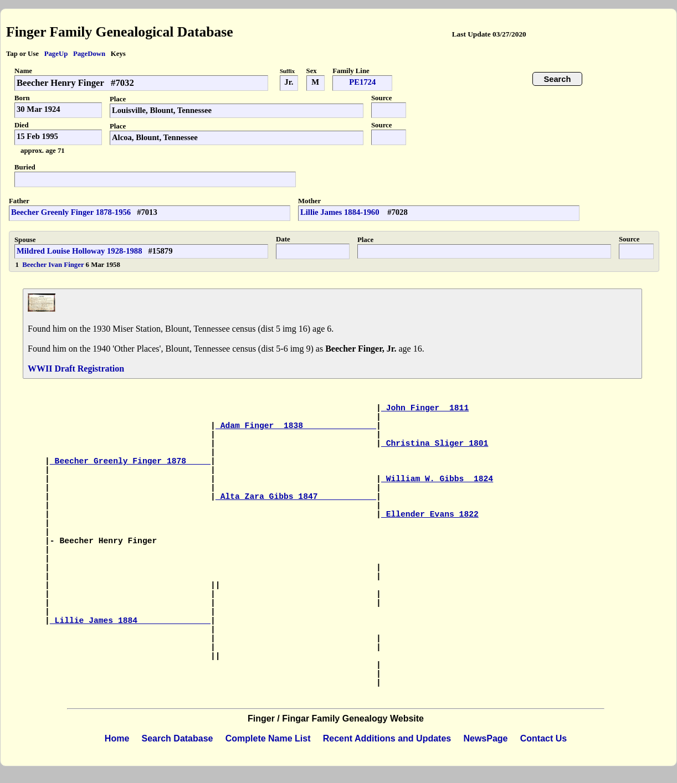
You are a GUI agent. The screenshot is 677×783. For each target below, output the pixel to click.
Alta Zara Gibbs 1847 (296, 496)
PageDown (89, 54)
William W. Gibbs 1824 (437, 479)
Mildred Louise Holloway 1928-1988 (79, 250)
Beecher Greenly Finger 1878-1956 (71, 212)
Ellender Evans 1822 (430, 514)
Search (557, 79)
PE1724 (362, 82)
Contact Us (543, 738)
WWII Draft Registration (76, 368)
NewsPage (485, 738)
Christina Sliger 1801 (435, 443)
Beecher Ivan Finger (53, 265)
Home (117, 738)
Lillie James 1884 (130, 620)
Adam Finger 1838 (296, 425)
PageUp (56, 54)
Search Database (177, 738)
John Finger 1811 (425, 408)
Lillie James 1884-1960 (340, 212)
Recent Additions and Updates (387, 738)
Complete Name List (268, 738)
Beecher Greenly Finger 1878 (130, 461)
